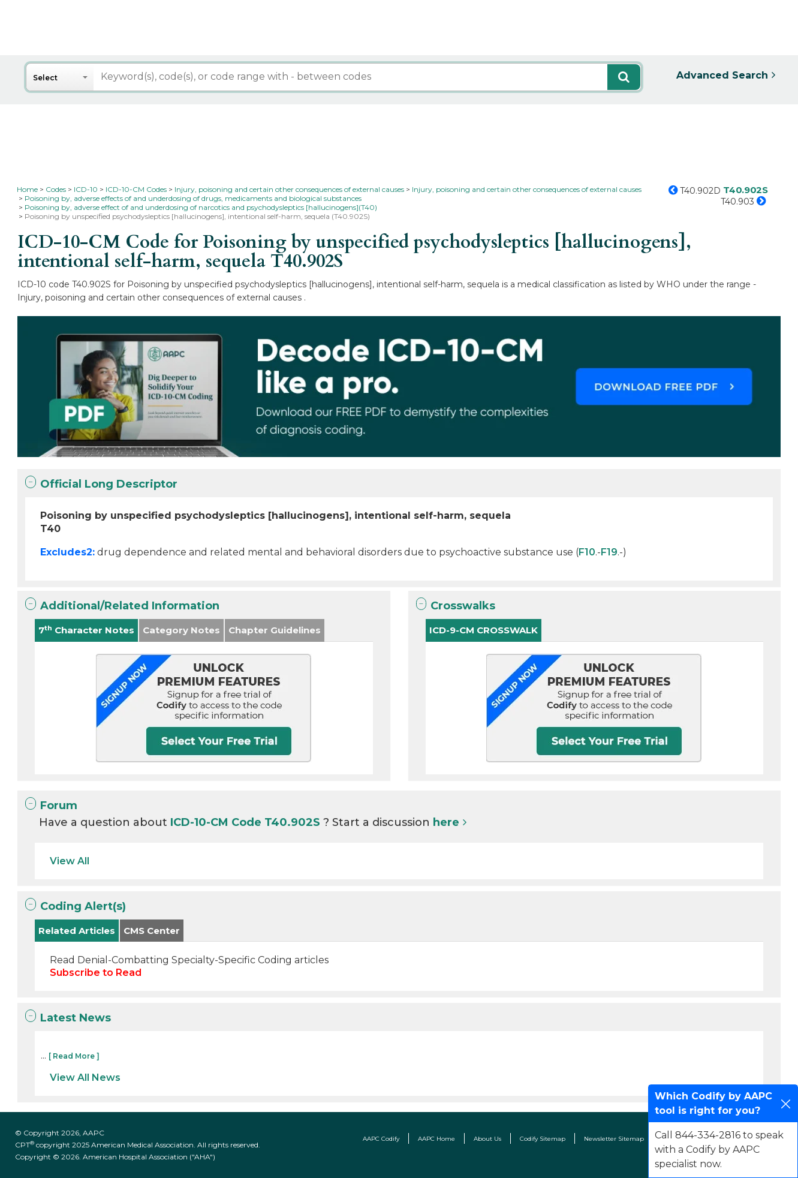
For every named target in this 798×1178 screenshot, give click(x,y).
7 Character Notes (86, 630)
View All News (85, 1077)
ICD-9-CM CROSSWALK (483, 630)
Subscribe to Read (95, 972)
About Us (487, 1139)
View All (69, 861)
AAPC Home (436, 1139)
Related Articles (76, 930)
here (446, 822)
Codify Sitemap (542, 1139)
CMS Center (152, 930)
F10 (587, 552)
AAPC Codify (381, 1139)
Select (45, 77)
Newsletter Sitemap (614, 1139)
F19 (609, 552)
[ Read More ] (74, 1055)
